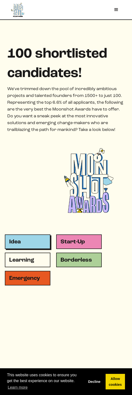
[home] (15, 9)
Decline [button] (94, 382)
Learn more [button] (18, 387)
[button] (116, 9)
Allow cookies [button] (115, 381)
